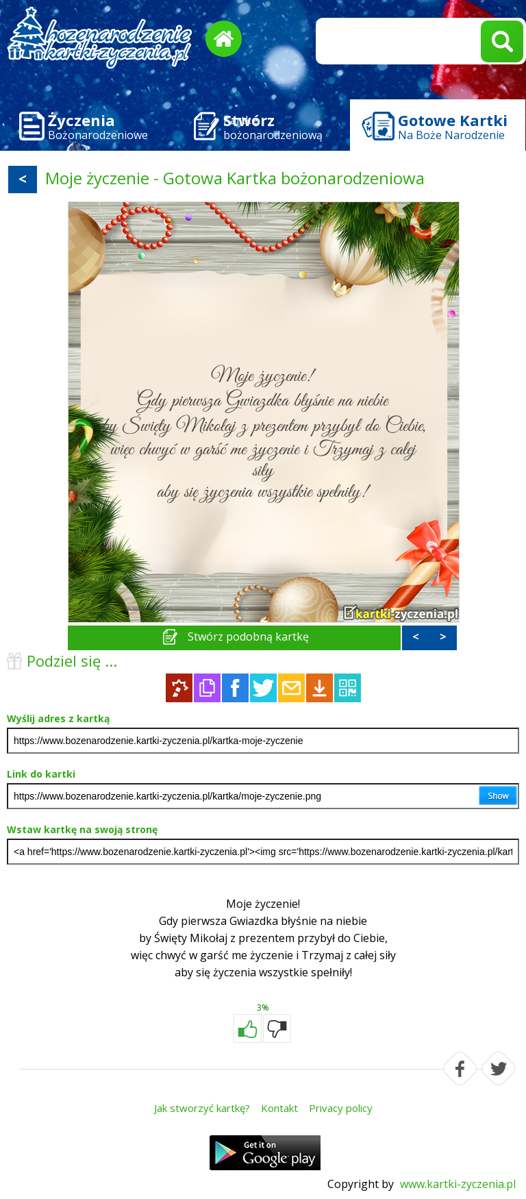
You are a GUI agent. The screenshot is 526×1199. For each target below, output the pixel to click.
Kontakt (279, 1108)
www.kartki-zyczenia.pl (458, 1183)
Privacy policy (341, 1108)
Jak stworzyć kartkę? (202, 1108)
